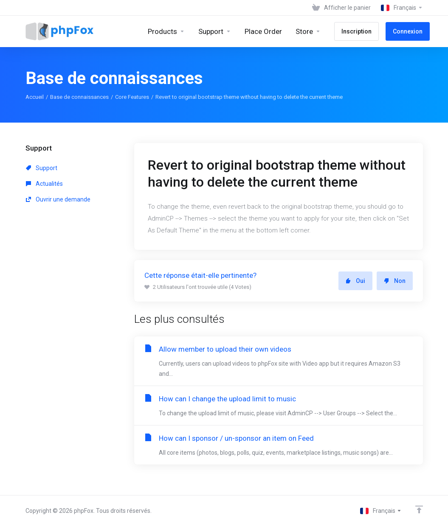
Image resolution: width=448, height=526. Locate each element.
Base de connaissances (79, 97)
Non (395, 280)
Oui (355, 280)
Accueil (34, 97)
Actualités (44, 183)
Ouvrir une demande (58, 199)
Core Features (132, 97)
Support (41, 168)
